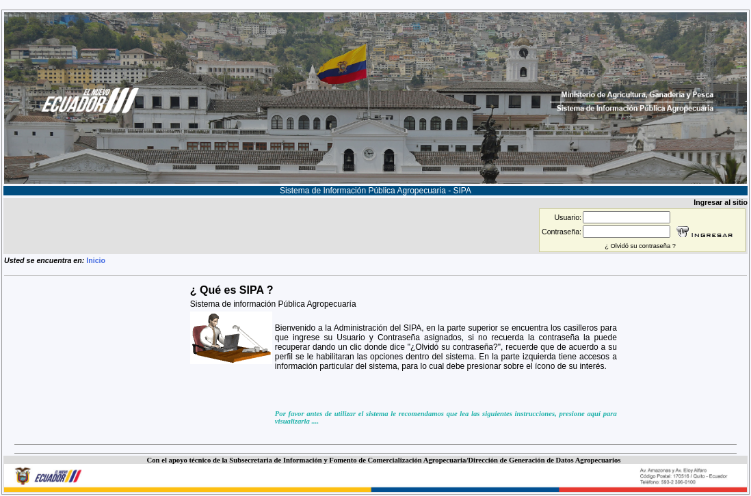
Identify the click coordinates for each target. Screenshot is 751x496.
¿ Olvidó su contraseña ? (640, 246)
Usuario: (567, 217)
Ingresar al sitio (721, 202)
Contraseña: (561, 232)
